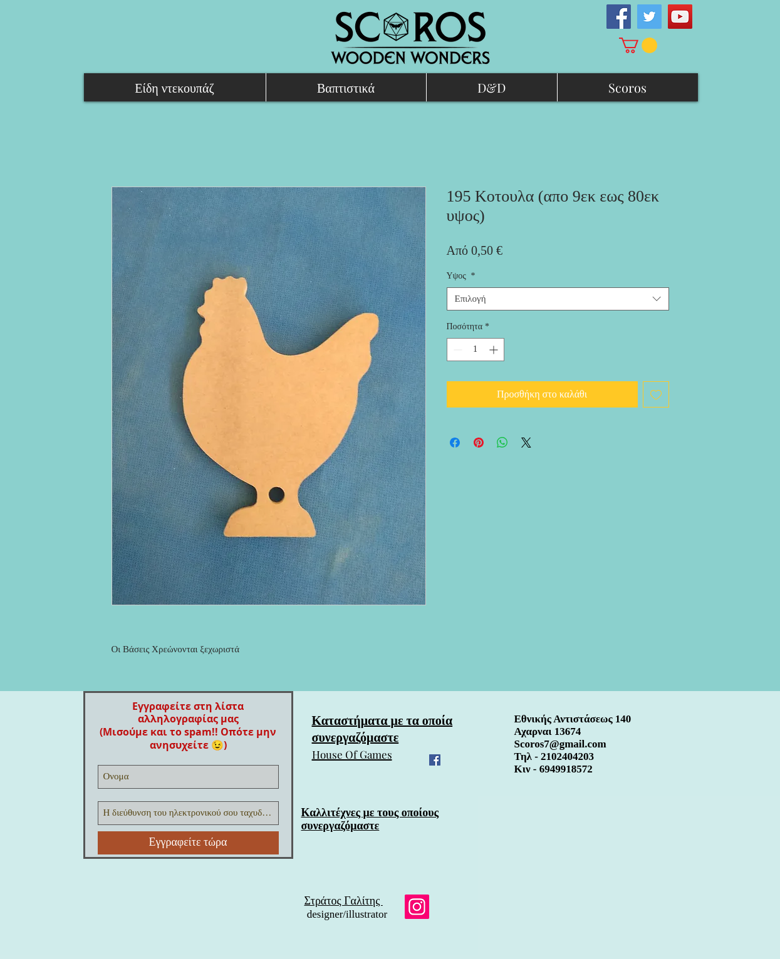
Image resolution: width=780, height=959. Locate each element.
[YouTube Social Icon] (680, 16)
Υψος (461, 275)
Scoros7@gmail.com (560, 744)
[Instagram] (417, 907)
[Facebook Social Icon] (618, 16)
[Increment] (494, 350)
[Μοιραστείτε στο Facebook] (454, 442)
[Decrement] (456, 350)
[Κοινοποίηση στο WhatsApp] (502, 442)
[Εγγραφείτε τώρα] (188, 842)
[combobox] (558, 299)
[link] (638, 45)
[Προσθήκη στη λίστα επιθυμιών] (656, 394)
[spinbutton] (475, 350)
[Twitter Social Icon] (649, 16)
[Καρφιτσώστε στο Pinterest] (478, 442)
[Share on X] (526, 442)
